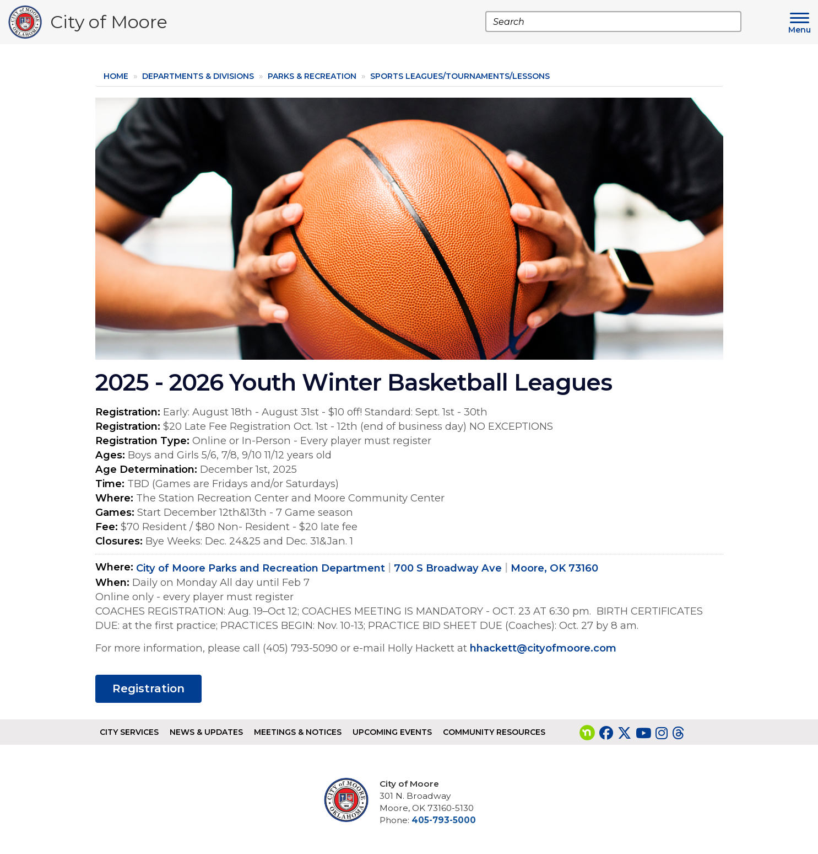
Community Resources (494, 732)
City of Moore (108, 25)
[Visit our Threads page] (678, 733)
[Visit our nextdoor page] (587, 733)
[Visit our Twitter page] (624, 733)
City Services (129, 732)
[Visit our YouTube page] (643, 733)
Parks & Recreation (312, 76)
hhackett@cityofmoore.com (543, 648)
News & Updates (206, 732)
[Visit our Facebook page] (606, 733)
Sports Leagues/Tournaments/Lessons (460, 76)
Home (116, 76)
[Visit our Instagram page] (662, 733)
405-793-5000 (443, 820)
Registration (148, 688)
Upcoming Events (392, 732)
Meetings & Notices (298, 732)
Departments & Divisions (198, 76)
